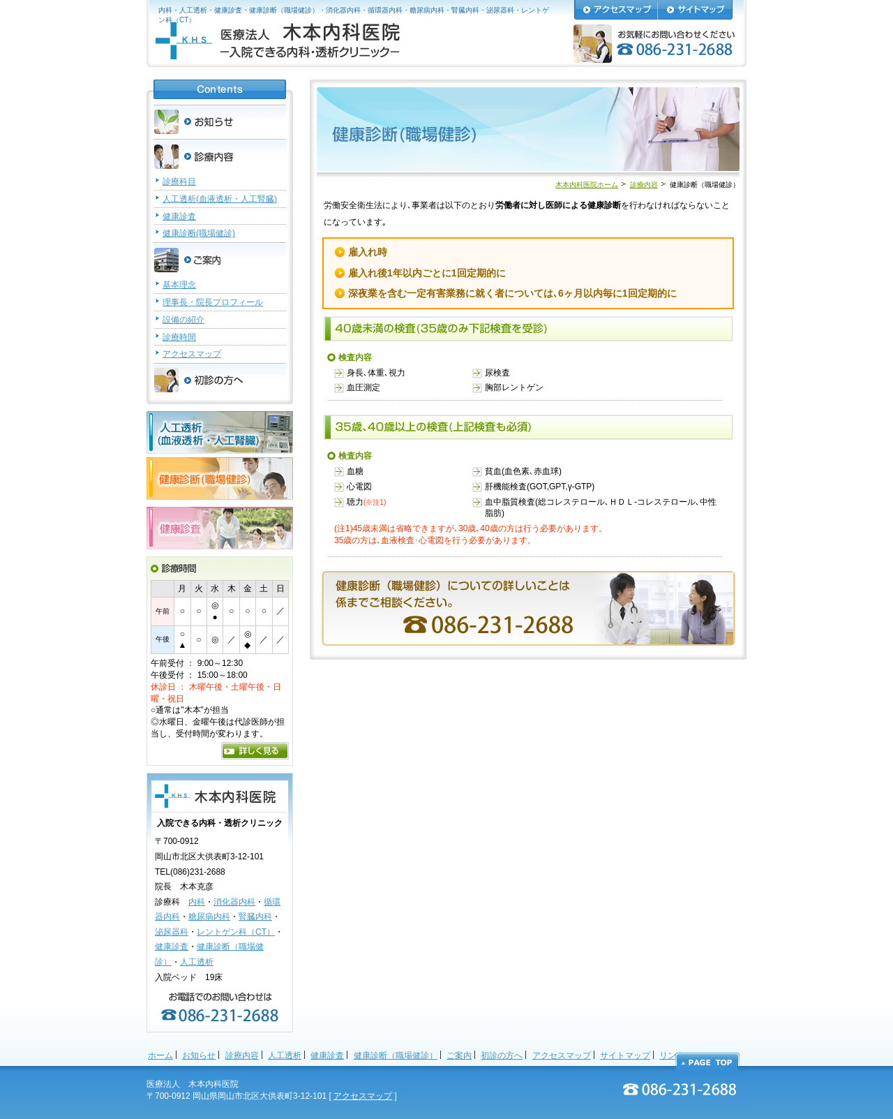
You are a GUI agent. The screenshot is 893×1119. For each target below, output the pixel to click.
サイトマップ (625, 1055)
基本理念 (179, 285)
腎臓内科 (255, 916)
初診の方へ (502, 1055)
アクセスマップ (192, 354)
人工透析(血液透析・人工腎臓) (220, 199)
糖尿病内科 (209, 916)
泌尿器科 (171, 932)
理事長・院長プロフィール (213, 302)
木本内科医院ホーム (586, 184)
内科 (196, 902)
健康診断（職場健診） (395, 1055)
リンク (671, 1055)
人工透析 (196, 962)
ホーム (160, 1055)
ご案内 (459, 1055)
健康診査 (179, 216)
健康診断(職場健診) (199, 233)
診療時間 (179, 337)
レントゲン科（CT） (236, 932)
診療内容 (644, 184)
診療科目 (179, 181)
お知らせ (199, 1055)
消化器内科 (234, 902)
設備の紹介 (183, 320)
